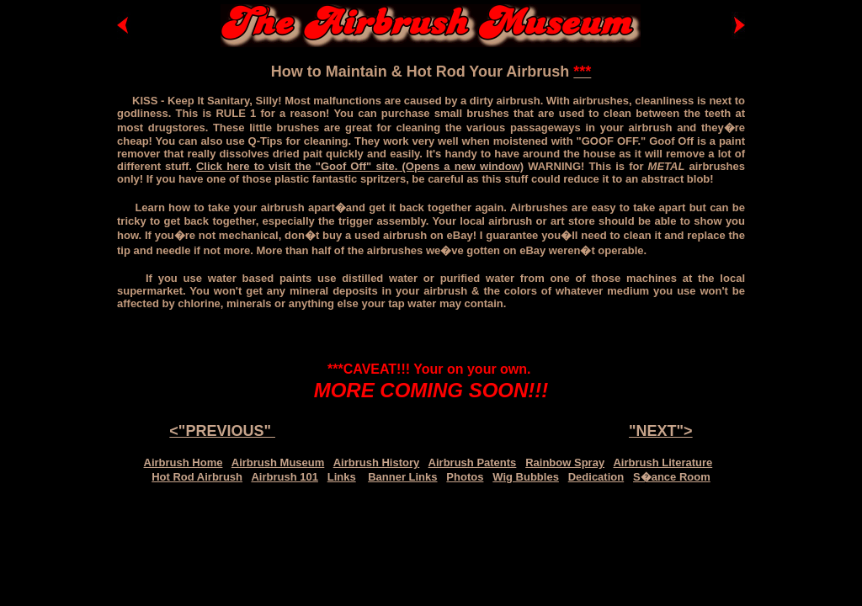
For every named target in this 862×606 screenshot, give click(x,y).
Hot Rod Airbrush (197, 476)
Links (341, 476)
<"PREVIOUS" (222, 431)
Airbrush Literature (662, 462)
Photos (464, 476)
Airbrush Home (183, 462)
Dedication (596, 476)
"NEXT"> (661, 431)
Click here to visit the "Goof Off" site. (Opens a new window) (360, 166)
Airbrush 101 (284, 476)
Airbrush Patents (472, 462)
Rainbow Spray (564, 462)
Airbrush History (376, 462)
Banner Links (402, 476)
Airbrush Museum (278, 462)
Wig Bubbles (525, 476)
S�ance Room (671, 476)
